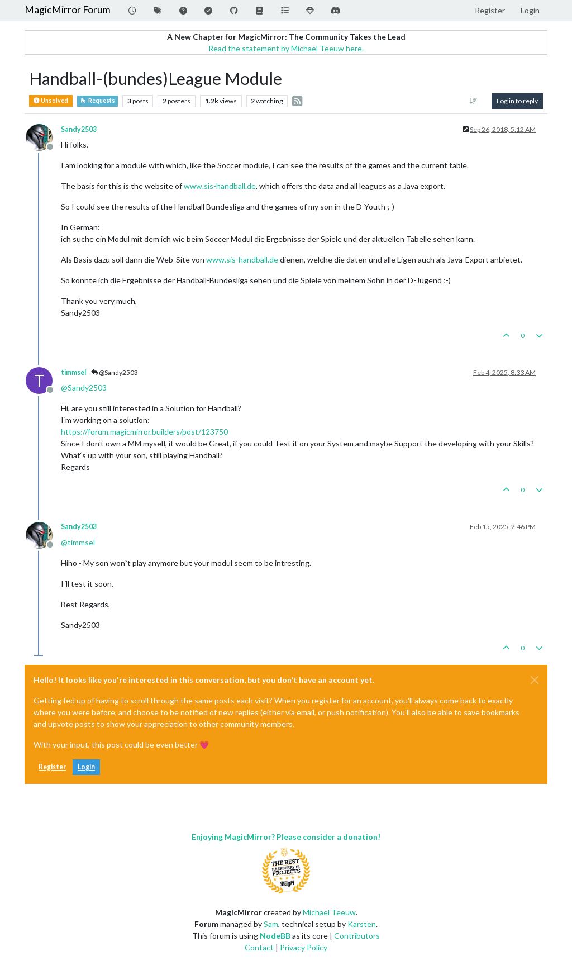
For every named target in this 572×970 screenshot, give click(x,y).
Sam (271, 924)
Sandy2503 (79, 129)
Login (86, 767)
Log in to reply (517, 101)
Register (52, 767)
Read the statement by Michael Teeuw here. (286, 48)
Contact (259, 947)
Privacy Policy (303, 947)
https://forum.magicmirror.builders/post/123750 (144, 431)
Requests (97, 100)
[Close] (534, 680)
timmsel (73, 372)
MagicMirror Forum (68, 10)
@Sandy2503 (114, 372)
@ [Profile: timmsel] (78, 542)
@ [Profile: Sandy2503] (84, 387)
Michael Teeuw (329, 912)
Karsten (361, 924)
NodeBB (275, 935)
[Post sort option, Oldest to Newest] (473, 101)
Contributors (357, 935)
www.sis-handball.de (220, 186)
